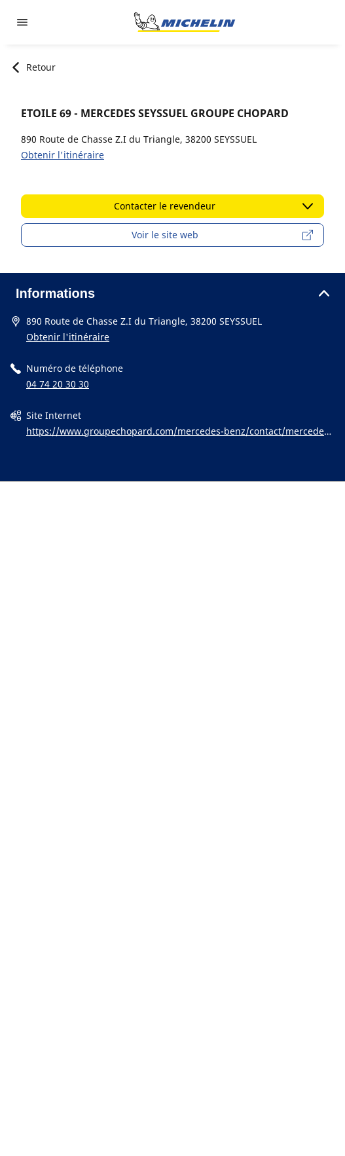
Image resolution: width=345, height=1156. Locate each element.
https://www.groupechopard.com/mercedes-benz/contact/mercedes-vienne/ (179, 432)
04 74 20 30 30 (57, 384)
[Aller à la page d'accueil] (184, 22)
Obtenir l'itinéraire (62, 155)
